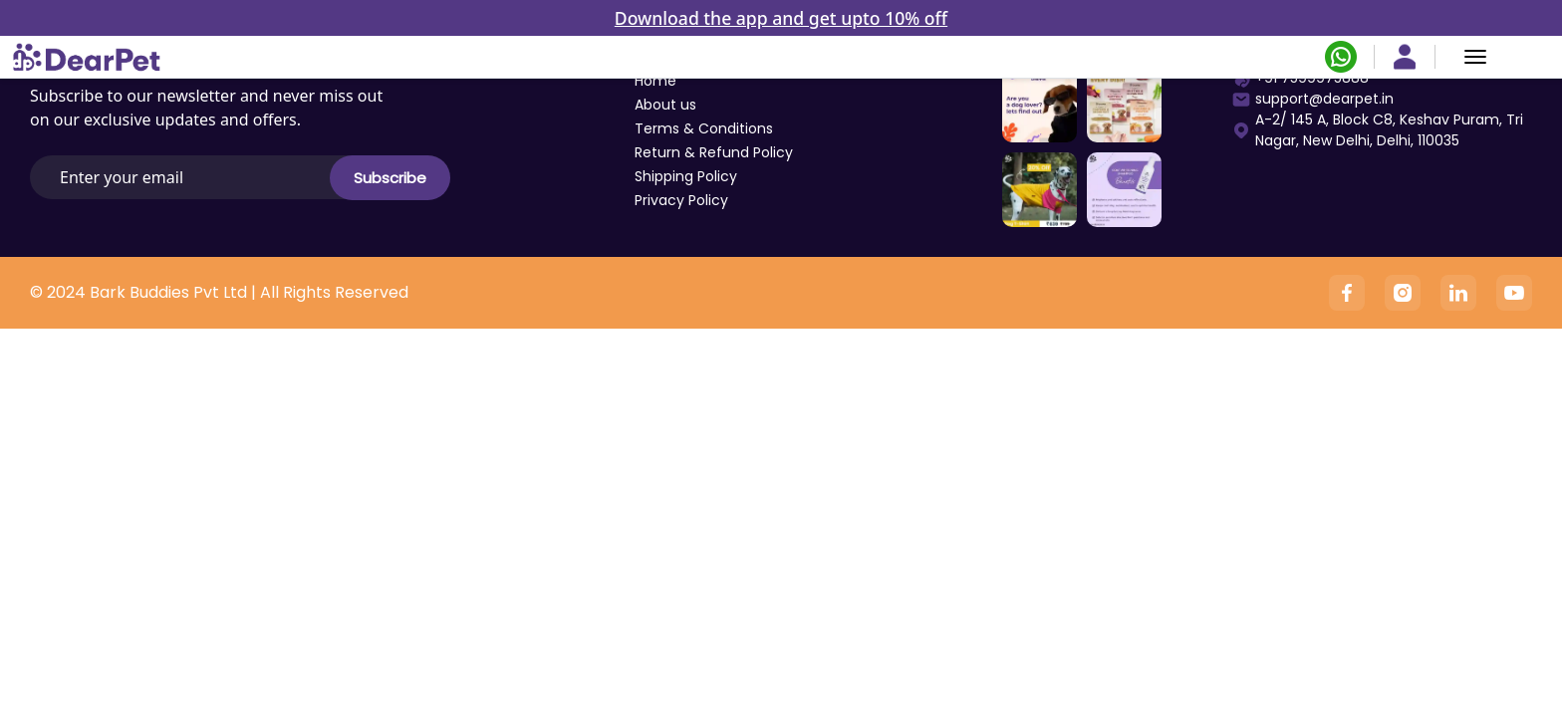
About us (665, 105)
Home (655, 81)
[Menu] (1475, 57)
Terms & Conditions (704, 128)
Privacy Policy (681, 200)
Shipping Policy (686, 176)
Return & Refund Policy (714, 152)
